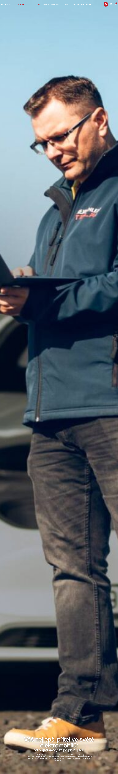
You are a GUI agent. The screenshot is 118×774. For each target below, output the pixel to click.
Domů (38, 4)
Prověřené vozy (56, 4)
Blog (82, 4)
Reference (76, 4)
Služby (46, 4)
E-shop (67, 4)
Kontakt (88, 4)
